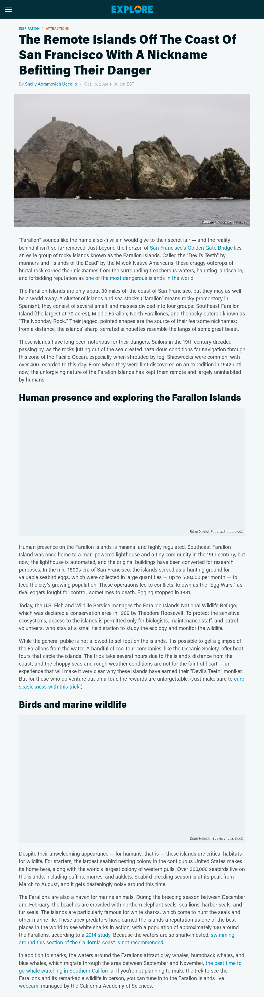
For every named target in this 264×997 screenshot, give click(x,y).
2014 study (98, 934)
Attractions (57, 28)
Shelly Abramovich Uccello (51, 84)
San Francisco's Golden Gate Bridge (191, 247)
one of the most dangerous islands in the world (139, 277)
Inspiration (29, 28)
